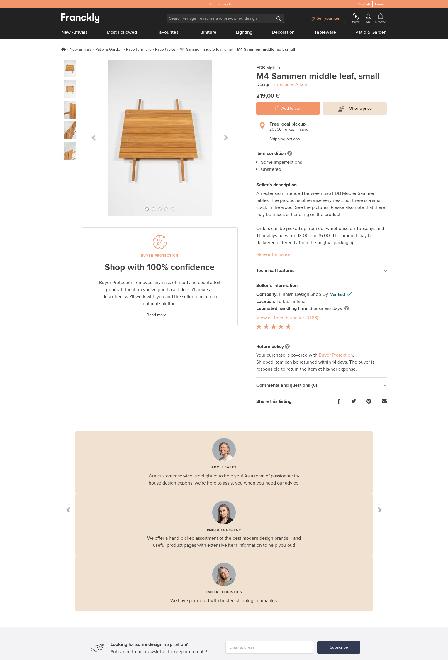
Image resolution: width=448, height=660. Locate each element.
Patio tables (165, 49)
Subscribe (339, 647)
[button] (93, 138)
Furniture (207, 32)
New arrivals (80, 49)
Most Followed (122, 32)
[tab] (321, 270)
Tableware (325, 32)
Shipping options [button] (284, 138)
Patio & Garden (371, 32)
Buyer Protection (336, 355)
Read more (157, 315)
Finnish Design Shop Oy (304, 294)
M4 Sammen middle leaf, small (206, 49)
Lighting (244, 32)
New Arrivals (74, 32)
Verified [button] (337, 294)
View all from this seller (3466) (287, 318)
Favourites (167, 32)
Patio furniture (139, 49)
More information (273, 254)
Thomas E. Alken (290, 84)
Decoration (283, 32)
